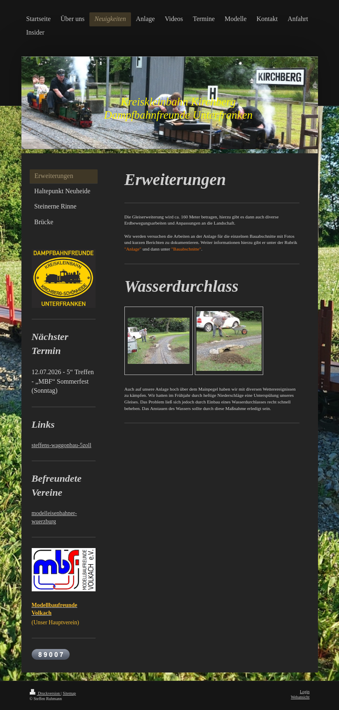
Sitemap (69, 693)
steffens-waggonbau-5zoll (61, 445)
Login (304, 691)
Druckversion (45, 693)
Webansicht (300, 697)
